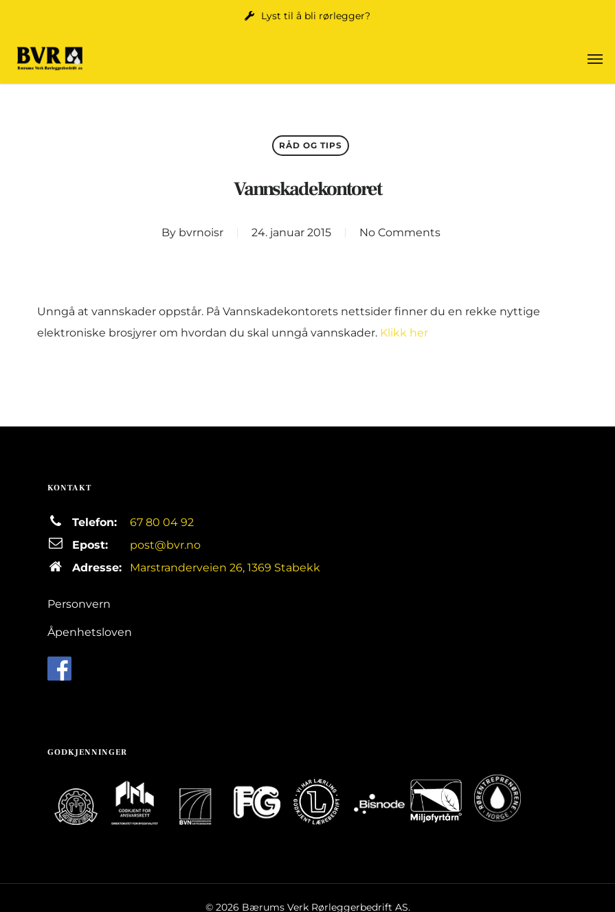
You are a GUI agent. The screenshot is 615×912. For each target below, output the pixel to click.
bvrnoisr (201, 232)
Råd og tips (310, 145)
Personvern (79, 604)
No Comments (399, 232)
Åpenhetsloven (89, 632)
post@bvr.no (165, 544)
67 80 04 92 (162, 522)
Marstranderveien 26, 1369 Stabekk (225, 567)
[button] (595, 58)
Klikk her (404, 332)
